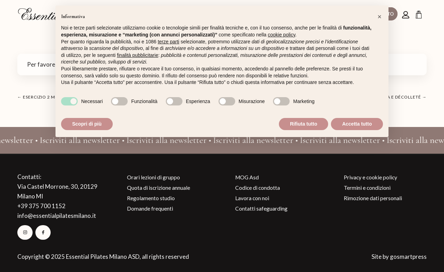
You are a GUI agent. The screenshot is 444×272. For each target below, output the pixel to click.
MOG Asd (247, 177)
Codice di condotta (257, 188)
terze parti (168, 41)
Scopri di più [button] (87, 124)
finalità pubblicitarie (137, 55)
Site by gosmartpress (399, 256)
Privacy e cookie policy (370, 177)
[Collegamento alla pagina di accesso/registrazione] (406, 15)
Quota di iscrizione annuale (158, 188)
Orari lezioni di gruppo (153, 177)
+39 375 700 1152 (41, 206)
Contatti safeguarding (261, 208)
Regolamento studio (151, 198)
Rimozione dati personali (373, 198)
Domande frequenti (150, 208)
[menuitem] (406, 14)
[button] (379, 16)
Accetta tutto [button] (357, 124)
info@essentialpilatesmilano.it (56, 215)
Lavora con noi (252, 198)
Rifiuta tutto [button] (303, 124)
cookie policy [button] (281, 34)
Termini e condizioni (367, 188)
